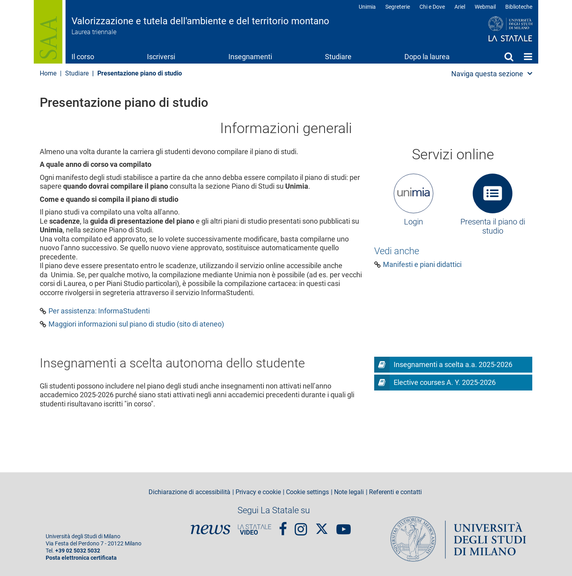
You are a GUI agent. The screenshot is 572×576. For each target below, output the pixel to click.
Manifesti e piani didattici (422, 265)
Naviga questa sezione (487, 74)
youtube (343, 525)
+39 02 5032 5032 (77, 550)
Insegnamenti (250, 56)
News (210, 529)
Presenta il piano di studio (492, 226)
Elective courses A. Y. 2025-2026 (445, 382)
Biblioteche (518, 7)
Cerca (509, 56)
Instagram (301, 525)
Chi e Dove (432, 7)
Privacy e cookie (258, 492)
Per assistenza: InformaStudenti (99, 311)
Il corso (83, 56)
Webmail (485, 7)
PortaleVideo (254, 529)
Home (528, 56)
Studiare (338, 56)
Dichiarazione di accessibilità (189, 492)
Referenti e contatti (395, 492)
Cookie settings (307, 492)
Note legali (349, 492)
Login (413, 221)
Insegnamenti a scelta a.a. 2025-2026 (453, 364)
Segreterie (397, 7)
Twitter (322, 525)
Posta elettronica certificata (81, 558)
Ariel (459, 7)
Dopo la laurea (427, 56)
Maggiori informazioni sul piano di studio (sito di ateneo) (136, 324)
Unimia (367, 7)
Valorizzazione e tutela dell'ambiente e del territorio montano (200, 21)
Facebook (283, 525)
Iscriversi (161, 56)
